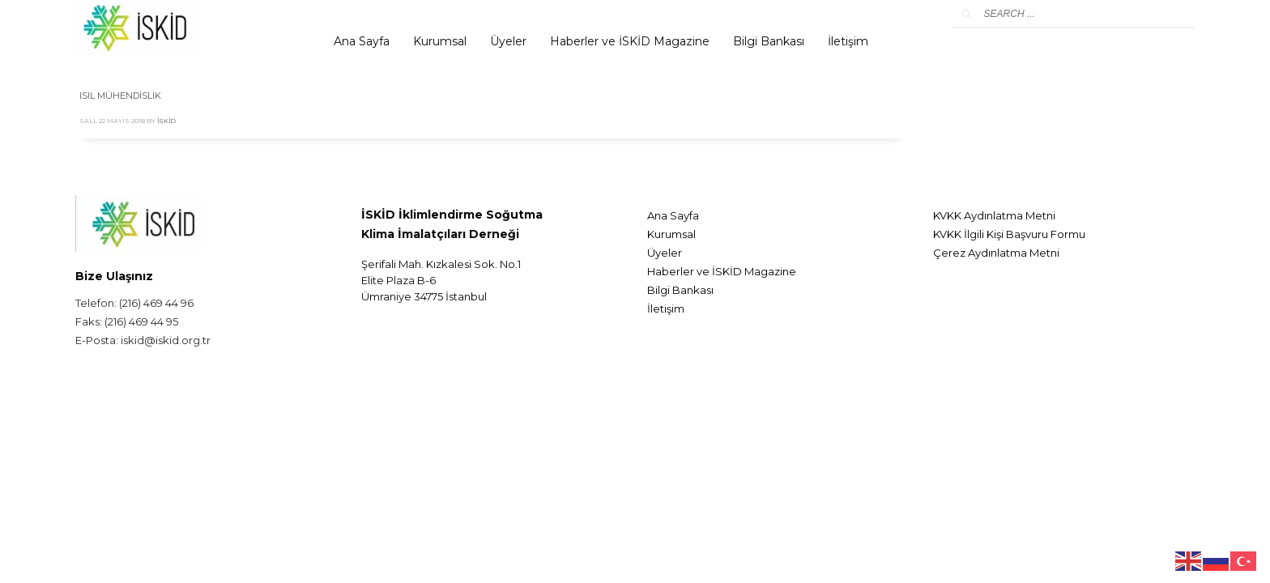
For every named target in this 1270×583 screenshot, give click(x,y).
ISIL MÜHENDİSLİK (120, 95)
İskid (166, 121)
